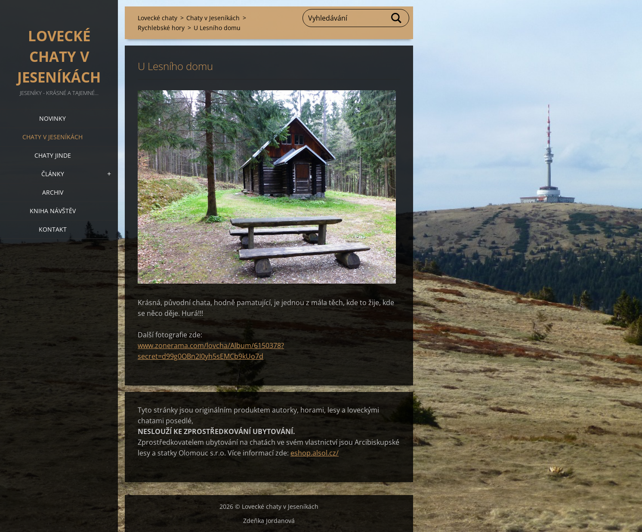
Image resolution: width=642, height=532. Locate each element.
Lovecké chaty (157, 18)
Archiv (52, 192)
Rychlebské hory (161, 28)
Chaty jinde (52, 155)
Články (52, 174)
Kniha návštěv (53, 211)
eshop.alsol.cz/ (314, 453)
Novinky (52, 118)
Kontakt (53, 229)
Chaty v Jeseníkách (52, 137)
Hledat (396, 18)
